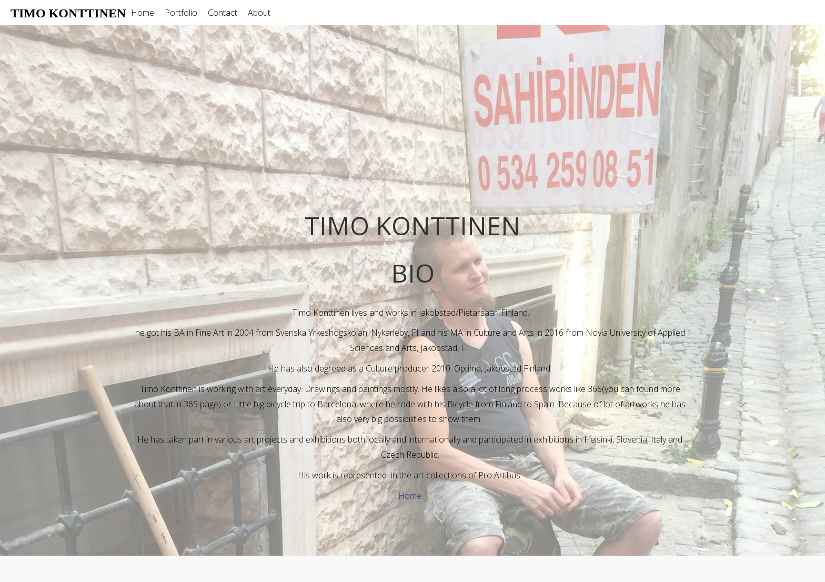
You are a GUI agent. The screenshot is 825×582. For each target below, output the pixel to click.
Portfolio (181, 12)
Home (142, 12)
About (259, 12)
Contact (222, 12)
